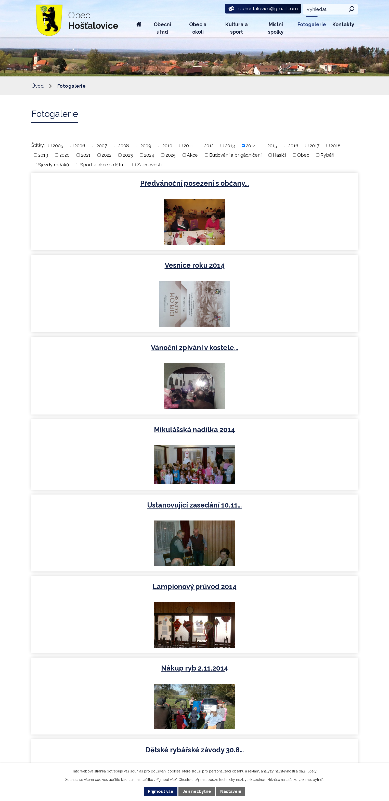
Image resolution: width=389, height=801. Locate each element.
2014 (251, 145)
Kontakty (343, 25)
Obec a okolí (197, 28)
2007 (102, 145)
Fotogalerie (311, 25)
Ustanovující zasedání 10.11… (194, 268)
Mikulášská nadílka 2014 (84, 268)
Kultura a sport (236, 28)
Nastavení (230, 791)
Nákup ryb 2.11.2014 (84, 349)
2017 (314, 145)
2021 (85, 155)
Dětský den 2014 (84, 433)
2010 (167, 145)
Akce (192, 155)
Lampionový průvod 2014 (304, 268)
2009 (145, 145)
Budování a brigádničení (235, 155)
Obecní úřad (162, 28)
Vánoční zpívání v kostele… (304, 183)
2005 (58, 145)
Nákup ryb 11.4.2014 (84, 515)
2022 (106, 155)
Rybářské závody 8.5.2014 (194, 433)
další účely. (308, 771)
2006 (79, 145)
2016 (293, 145)
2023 (128, 155)
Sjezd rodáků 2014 (304, 349)
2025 (171, 155)
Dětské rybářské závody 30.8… (194, 353)
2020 (64, 155)
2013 (230, 145)
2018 (336, 145)
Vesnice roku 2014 (194, 183)
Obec (303, 155)
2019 (43, 155)
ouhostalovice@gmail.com (134, 697)
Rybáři (327, 155)
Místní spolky (276, 28)
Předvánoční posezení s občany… (84, 187)
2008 (123, 145)
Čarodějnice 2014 (304, 433)
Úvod (139, 27)
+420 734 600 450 (124, 665)
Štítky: (38, 145)
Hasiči (279, 155)
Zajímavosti (149, 164)
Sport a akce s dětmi (102, 164)
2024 (149, 155)
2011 (188, 145)
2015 (272, 145)
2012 (209, 145)
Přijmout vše (160, 791)
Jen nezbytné (197, 791)
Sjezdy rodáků (53, 164)
